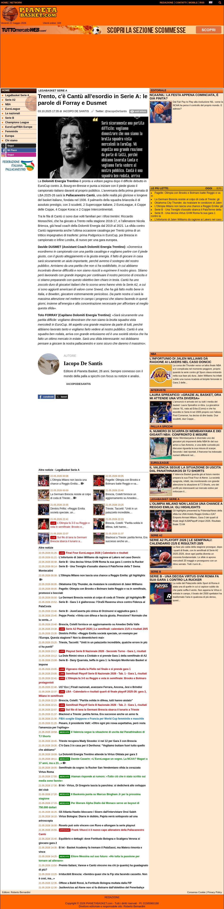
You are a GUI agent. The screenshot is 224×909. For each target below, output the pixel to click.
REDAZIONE (112, 897)
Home (6, 90)
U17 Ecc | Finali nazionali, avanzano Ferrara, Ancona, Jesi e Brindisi (100, 687)
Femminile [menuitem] (10, 131)
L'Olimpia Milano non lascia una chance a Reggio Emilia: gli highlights (102, 575)
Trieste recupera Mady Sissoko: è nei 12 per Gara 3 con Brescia (98, 741)
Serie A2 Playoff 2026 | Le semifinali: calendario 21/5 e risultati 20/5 (103, 628)
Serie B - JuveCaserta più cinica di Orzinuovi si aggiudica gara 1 (98, 611)
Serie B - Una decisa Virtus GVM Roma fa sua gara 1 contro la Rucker (101, 561)
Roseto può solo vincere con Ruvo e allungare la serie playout (97, 825)
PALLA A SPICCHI (162, 426)
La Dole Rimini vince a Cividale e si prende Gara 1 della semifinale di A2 (103, 655)
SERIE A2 (156, 535)
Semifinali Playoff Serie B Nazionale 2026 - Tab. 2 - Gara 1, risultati (103, 704)
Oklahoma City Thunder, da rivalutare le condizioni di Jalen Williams (101, 584)
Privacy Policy (214, 892)
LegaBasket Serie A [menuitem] (15, 95)
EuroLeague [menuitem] (11, 108)
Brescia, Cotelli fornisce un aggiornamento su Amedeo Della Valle (99, 624)
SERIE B (156, 571)
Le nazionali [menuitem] (11, 113)
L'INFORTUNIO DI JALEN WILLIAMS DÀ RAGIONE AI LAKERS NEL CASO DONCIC (180, 360)
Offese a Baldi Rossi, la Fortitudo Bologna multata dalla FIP (95, 883)
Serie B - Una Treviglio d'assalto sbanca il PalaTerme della (188, 209)
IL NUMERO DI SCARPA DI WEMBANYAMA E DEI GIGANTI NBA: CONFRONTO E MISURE (185, 432)
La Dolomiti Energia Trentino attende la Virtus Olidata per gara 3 (98, 754)
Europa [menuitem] (8, 135)
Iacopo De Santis (76, 111)
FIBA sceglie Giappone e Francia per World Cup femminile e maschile (101, 718)
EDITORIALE (158, 90)
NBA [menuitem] (6, 104)
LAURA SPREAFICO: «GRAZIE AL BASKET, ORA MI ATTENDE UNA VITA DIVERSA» (185, 396)
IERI (218, 188)
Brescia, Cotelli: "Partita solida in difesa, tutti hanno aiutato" (96, 700)
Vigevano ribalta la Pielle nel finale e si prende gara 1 (95, 669)
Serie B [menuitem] (8, 117)
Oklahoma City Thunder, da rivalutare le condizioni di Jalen (188, 202)
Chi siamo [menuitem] (9, 140)
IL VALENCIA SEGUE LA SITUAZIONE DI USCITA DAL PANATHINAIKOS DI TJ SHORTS (185, 469)
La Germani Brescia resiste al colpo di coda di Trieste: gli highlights (100, 597)
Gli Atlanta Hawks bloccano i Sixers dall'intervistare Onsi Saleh (97, 811)
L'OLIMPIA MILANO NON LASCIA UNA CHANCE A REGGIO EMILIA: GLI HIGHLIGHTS (186, 505)
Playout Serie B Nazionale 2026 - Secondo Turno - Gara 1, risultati (102, 651)
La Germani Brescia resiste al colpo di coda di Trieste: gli (187, 199)
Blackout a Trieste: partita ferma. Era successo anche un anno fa (98, 714)
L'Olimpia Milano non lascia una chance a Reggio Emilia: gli (189, 206)
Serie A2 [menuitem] (8, 99)
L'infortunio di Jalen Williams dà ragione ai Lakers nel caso (188, 219)
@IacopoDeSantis (116, 111)
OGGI (208, 188)
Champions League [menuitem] (15, 122)
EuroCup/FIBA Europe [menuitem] (17, 126)
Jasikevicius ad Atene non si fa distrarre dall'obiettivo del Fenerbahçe (101, 887)
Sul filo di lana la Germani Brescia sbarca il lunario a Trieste (99, 709)
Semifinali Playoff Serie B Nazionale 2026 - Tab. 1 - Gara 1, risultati (103, 673)
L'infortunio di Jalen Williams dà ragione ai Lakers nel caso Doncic (100, 557)
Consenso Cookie (196, 892)
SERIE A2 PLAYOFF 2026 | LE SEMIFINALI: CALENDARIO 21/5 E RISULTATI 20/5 (181, 541)
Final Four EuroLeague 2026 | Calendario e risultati (93, 552)
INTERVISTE (158, 390)
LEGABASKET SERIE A (165, 499)
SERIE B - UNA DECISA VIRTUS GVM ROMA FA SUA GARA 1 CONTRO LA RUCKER (184, 578)
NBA (153, 353)
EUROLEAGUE (160, 462)
